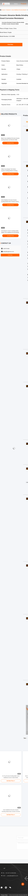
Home (16, 4)
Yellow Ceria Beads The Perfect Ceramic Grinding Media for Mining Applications (9, 171)
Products (23, 4)
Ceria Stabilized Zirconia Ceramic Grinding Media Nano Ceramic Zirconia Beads (10, 201)
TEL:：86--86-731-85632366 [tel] (8, 872)
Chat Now (11, 44)
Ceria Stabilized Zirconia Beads (18, 9)
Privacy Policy (4, 894)
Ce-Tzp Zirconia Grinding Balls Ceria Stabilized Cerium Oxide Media (10, 776)
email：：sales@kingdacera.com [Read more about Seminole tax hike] (9, 875)
